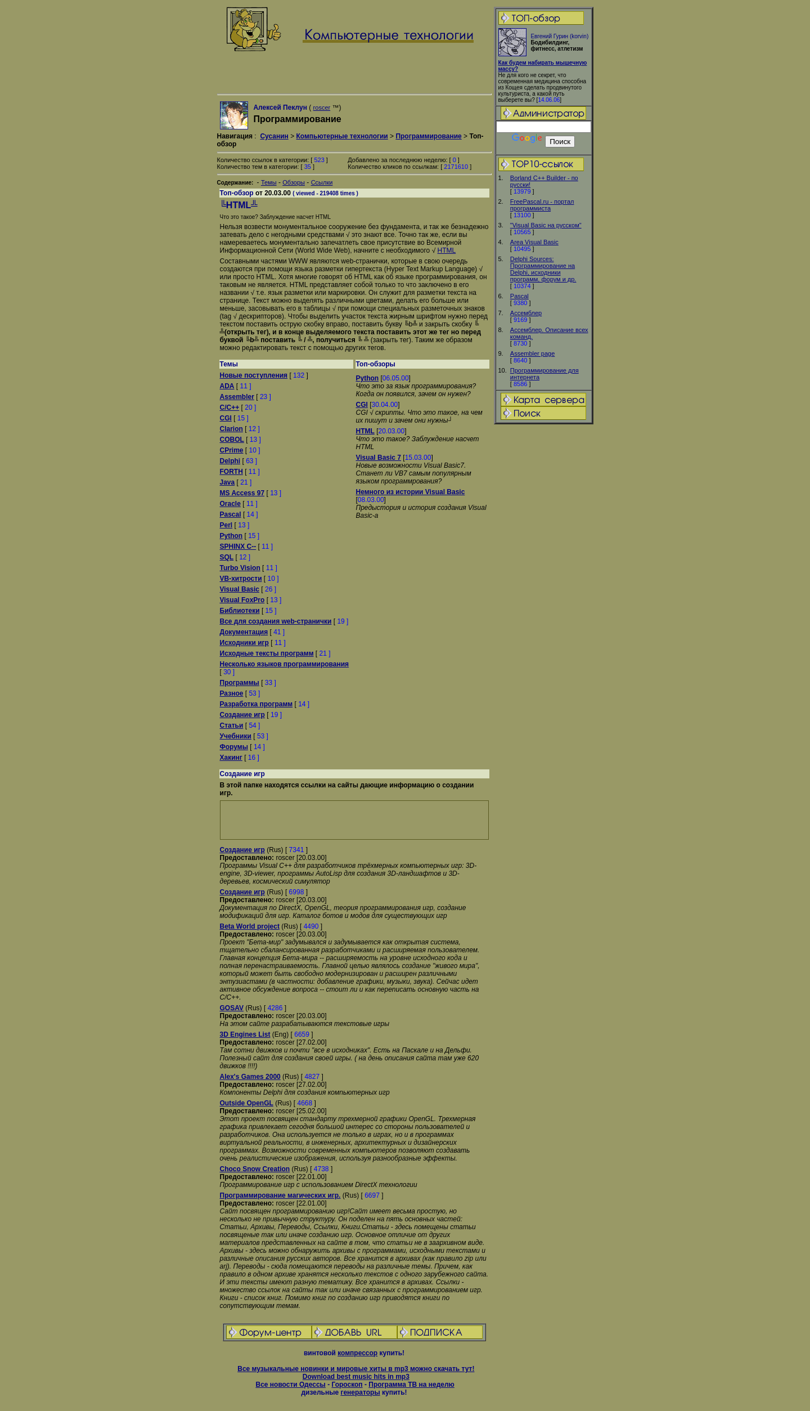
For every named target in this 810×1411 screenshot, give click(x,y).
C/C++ (230, 407)
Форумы (234, 747)
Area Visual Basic (534, 242)
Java (227, 482)
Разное (232, 693)
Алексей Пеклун (280, 107)
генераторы (360, 1392)
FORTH (231, 472)
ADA (227, 386)
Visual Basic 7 (379, 458)
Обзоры (293, 182)
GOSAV (232, 1008)
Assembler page (532, 353)
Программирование (428, 136)
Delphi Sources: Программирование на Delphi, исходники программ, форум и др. (543, 269)
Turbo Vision (240, 568)
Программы (239, 683)
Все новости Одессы (290, 1384)
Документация (244, 632)
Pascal (519, 296)
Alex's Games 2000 (250, 1077)
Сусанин (274, 136)
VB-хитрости (241, 579)
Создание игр (242, 715)
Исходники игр (244, 643)
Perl (226, 525)
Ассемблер (526, 313)
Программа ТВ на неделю (411, 1384)
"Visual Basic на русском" (546, 225)
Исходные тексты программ (267, 653)
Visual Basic (240, 589)
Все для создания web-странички (276, 621)
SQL (227, 557)
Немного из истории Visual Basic (410, 492)
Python (231, 536)
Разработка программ (256, 704)
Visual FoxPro (242, 600)
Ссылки (322, 182)
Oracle (230, 504)
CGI (226, 418)
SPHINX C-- (238, 546)
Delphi (230, 461)
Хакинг (231, 758)
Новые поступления (254, 375)
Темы (269, 182)
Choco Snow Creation (255, 1169)
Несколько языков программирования (284, 664)
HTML (447, 250)
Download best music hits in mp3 (356, 1377)
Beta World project (250, 926)
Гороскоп (346, 1384)
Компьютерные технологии (342, 136)
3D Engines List (245, 1034)
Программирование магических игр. (280, 1195)
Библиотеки (240, 611)
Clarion (231, 429)
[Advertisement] (543, 603)
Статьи (232, 725)
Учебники (235, 736)
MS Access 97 (242, 493)
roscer (322, 107)
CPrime (232, 450)
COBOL (232, 440)
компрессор (357, 1353)
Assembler (237, 397)
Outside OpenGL (246, 1103)
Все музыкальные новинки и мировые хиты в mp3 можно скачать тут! (355, 1369)
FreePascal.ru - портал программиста (542, 205)
